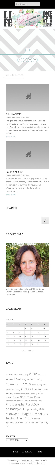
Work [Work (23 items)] (7, 426)
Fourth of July (14, 171)
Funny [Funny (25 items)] (17, 390)
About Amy (27, 452)
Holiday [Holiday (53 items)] (9, 394)
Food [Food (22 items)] (44, 385)
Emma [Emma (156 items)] (10, 385)
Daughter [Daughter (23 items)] (25, 380)
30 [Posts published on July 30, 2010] (32, 344)
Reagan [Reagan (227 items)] (26, 414)
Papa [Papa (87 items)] (37, 397)
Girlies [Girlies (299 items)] (26, 389)
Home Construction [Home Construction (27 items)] (21, 394)
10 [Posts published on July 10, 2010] (38, 332)
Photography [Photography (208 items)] (15, 405)
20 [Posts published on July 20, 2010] (14, 340)
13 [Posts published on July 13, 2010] (14, 336)
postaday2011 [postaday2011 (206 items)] (16, 409)
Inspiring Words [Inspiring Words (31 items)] (37, 394)
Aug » (31, 351)
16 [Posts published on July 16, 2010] (32, 336)
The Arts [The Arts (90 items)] (19, 423)
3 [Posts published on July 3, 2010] (37, 328)
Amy (27, 117)
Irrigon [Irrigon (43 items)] (8, 397)
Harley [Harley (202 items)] (37, 390)
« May (23, 351)
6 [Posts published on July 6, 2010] (13, 332)
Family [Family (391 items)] (26, 384)
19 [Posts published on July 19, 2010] (7, 340)
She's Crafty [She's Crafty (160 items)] (25, 419)
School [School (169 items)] (37, 414)
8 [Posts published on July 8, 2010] (25, 332)
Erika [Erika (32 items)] (17, 385)
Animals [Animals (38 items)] (41, 374)
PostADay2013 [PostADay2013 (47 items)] (12, 414)
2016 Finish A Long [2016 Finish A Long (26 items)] (21, 375)
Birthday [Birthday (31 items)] (9, 380)
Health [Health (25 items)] (45, 390)
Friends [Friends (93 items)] (10, 390)
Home (15, 452)
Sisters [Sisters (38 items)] (37, 419)
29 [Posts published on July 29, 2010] (26, 344)
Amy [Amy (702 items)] (33, 374)
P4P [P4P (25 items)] (31, 398)
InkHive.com (29, 460)
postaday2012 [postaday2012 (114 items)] (35, 410)
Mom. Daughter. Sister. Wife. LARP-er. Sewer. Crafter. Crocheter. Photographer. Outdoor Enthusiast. (25, 292)
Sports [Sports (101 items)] (9, 423)
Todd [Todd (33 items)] (27, 423)
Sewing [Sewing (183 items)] (10, 419)
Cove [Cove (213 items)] (17, 379)
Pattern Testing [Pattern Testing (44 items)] (30, 401)
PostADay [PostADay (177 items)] (32, 405)
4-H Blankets (13, 113)
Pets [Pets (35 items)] (40, 401)
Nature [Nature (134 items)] (24, 397)
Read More (10, 136)
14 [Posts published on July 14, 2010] (20, 336)
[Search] (45, 220)
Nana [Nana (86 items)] (16, 397)
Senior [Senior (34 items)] (45, 414)
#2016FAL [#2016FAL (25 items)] (9, 375)
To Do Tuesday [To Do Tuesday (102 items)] (39, 423)
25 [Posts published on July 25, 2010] (45, 340)
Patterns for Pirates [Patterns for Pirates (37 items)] (14, 401)
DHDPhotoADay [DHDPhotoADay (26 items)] (36, 380)
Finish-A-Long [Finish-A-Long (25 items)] (37, 385)
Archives (10, 436)
